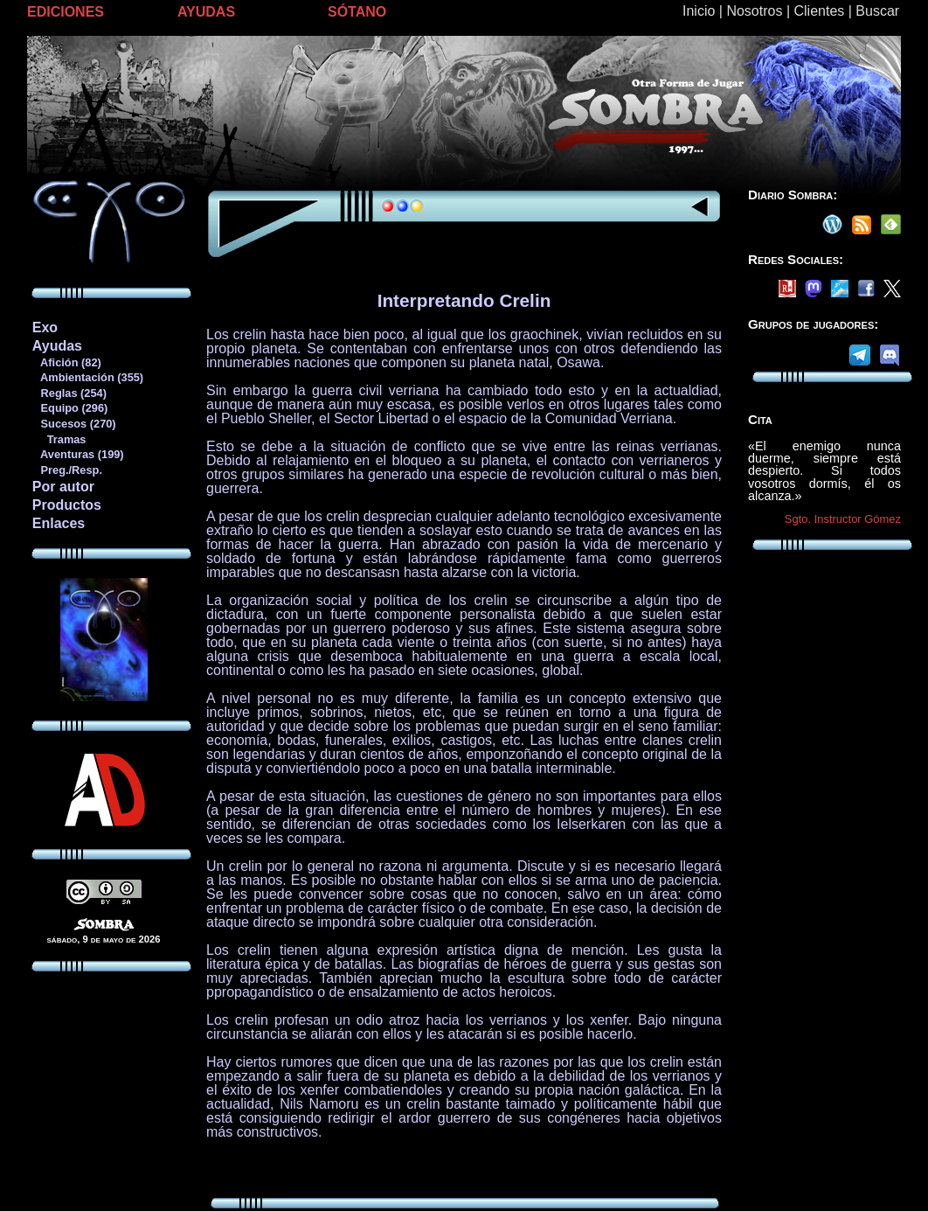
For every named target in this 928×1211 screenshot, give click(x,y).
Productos (66, 505)
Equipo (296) (69, 407)
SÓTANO (357, 11)
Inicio (698, 10)
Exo (45, 327)
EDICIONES (65, 11)
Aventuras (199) (77, 454)
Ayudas (57, 345)
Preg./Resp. (66, 470)
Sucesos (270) (73, 423)
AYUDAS (206, 11)
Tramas (59, 439)
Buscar (877, 10)
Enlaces (58, 523)
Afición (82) (66, 362)
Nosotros (754, 10)
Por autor (63, 486)
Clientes (818, 10)
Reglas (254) (69, 393)
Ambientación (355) (87, 377)
